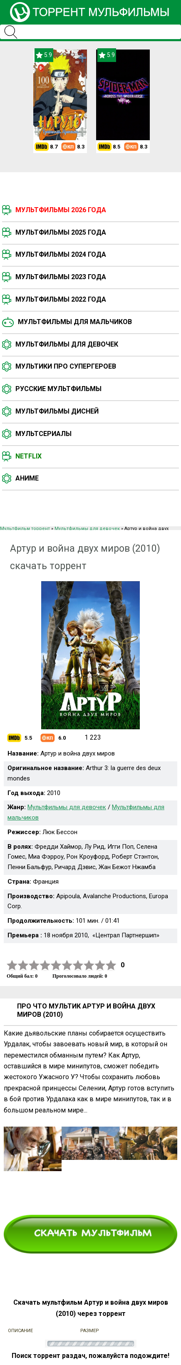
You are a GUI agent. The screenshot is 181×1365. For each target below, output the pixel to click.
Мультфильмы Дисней (57, 411)
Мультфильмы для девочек (66, 344)
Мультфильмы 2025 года (60, 232)
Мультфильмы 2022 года (60, 299)
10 (111, 965)
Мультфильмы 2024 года (60, 254)
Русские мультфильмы (58, 389)
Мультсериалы (43, 434)
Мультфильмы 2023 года (60, 277)
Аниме (27, 478)
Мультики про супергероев (65, 366)
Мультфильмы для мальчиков (75, 322)
